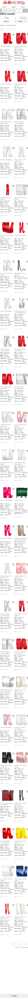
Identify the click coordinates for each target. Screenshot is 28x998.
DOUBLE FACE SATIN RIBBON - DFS (20, 47)
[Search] (25, 10)
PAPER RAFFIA (18, 500)
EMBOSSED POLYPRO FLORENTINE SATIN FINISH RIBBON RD (6, 690)
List (20, 21)
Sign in (1, 64)
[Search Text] (14, 10)
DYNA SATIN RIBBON (6, 46)
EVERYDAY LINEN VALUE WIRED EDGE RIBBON (20, 539)
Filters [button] (6, 18)
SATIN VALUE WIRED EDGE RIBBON (20, 350)
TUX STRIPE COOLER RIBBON (6, 880)
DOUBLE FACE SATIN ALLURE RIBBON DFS (20, 312)
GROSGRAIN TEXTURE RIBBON (6, 463)
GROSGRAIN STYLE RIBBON (5, 198)
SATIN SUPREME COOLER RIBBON (19, 122)
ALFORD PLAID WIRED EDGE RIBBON (6, 804)
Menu (14, 7)
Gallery (6, 21)
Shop (4, 7)
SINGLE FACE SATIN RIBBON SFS (19, 160)
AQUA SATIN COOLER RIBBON (20, 85)
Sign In (23, 7)
